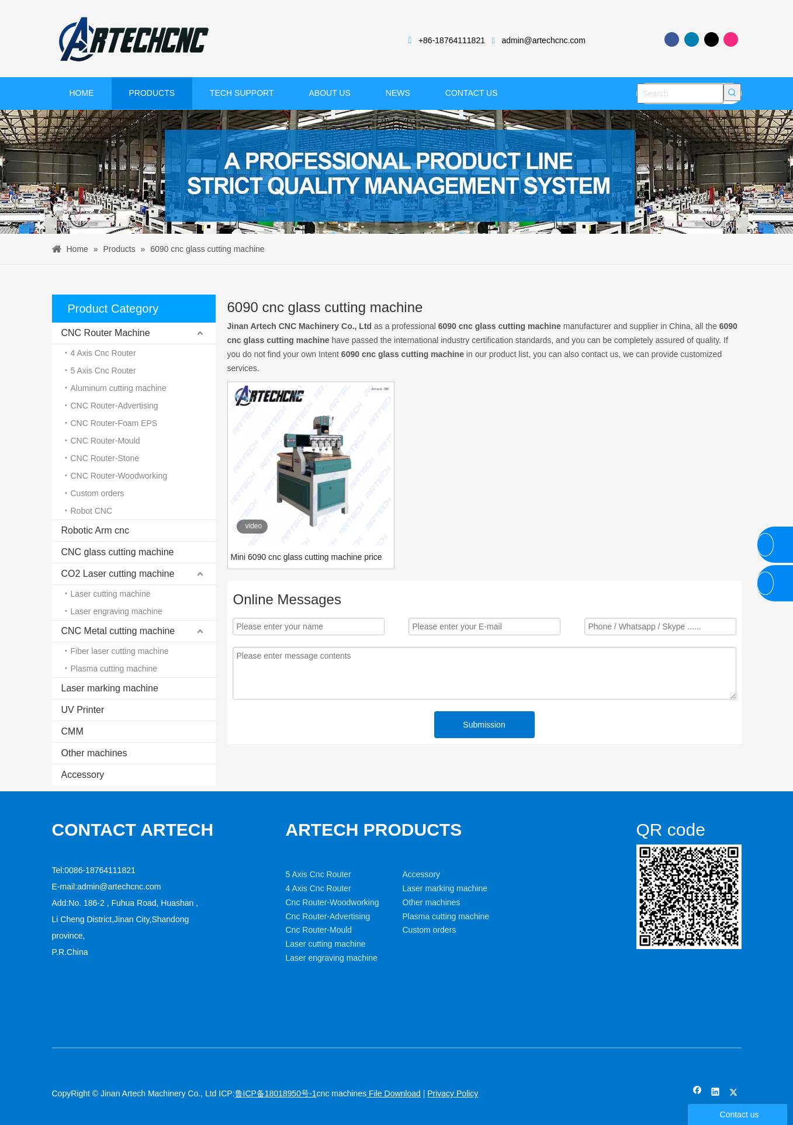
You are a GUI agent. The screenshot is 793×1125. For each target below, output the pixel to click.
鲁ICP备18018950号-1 (276, 1093)
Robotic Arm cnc (95, 530)
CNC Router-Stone (105, 458)
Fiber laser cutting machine (120, 651)
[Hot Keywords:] (732, 92)
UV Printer (83, 710)
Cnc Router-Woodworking (332, 902)
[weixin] (645, 853)
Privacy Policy (452, 1093)
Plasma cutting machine (114, 668)
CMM (72, 731)
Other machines (94, 753)
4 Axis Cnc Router (103, 353)
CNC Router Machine (105, 333)
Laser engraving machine (116, 611)
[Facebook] (671, 39)
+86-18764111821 (451, 40)
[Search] (680, 93)
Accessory (83, 775)
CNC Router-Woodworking (119, 475)
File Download (393, 1093)
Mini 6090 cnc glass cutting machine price (306, 557)
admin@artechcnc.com (543, 40)
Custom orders (97, 493)
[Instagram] (730, 39)
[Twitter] (711, 39)
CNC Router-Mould (105, 440)
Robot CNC (92, 510)
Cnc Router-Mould (319, 929)
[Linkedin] (691, 39)
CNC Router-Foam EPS (114, 423)
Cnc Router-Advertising (328, 916)
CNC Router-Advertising (114, 405)
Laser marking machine (109, 688)
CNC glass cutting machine (117, 552)
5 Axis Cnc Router (103, 370)
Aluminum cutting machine (119, 388)
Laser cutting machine (111, 593)
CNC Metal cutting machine (118, 631)
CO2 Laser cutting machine (118, 574)
